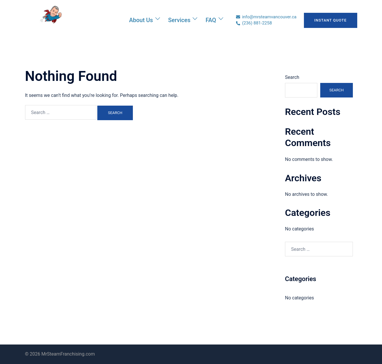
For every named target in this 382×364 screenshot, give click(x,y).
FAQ (210, 20)
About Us (141, 20)
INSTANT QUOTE (330, 20)
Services (179, 20)
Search (292, 77)
